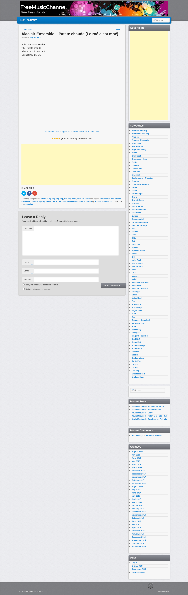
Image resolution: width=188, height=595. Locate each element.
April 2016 (136, 527)
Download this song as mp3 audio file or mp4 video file (72, 131)
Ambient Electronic (140, 140)
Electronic (136, 213)
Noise (134, 295)
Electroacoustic (139, 209)
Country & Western (140, 184)
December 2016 (139, 512)
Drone (134, 197)
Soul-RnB (86, 199)
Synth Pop (136, 361)
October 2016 (138, 518)
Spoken (135, 355)
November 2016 (139, 515)
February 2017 (138, 505)
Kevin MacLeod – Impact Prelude (146, 409)
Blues (134, 153)
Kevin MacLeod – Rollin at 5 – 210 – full (149, 416)
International (137, 266)
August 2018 (137, 452)
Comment (28, 228)
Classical (136, 175)
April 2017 (136, 499)
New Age (136, 292)
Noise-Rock (137, 298)
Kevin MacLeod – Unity (142, 413)
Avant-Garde (137, 146)
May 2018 (136, 461)
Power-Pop (137, 307)
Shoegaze (136, 333)
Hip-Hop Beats (70, 199)
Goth (134, 241)
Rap (79, 199)
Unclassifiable (138, 377)
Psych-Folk (137, 311)
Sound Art (136, 342)
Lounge (135, 276)
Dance (134, 187)
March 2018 (137, 467)
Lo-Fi (134, 273)
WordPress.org (138, 572)
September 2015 (139, 546)
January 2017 (138, 508)
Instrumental (137, 263)
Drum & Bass (138, 200)
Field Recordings (139, 225)
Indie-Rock (136, 260)
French (135, 232)
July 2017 (136, 489)
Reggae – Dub (138, 323)
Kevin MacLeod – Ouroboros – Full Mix (149, 419)
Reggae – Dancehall (141, 320)
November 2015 (139, 540)
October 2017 (138, 480)
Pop (133, 301)
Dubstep (135, 203)
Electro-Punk (137, 206)
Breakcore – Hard (139, 159)
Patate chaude (72, 201)
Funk (134, 235)
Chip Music (137, 168)
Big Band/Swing (139, 149)
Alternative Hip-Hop (140, 134)
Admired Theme (163, 591)
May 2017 (136, 496)
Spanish (135, 352)
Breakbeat (136, 156)
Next (119, 30)
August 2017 (137, 486)
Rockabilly (136, 330)
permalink (28, 204)
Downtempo (137, 194)
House (134, 254)
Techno (135, 364)
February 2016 (138, 531)
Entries (137, 566)
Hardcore (136, 244)
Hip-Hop (59, 199)
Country (135, 181)
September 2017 (139, 483)
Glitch (134, 238)
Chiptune (136, 172)
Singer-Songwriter (140, 336)
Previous (27, 30)
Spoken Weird (138, 358)
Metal (134, 279)
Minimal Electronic (140, 282)
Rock (134, 326)
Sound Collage (138, 345)
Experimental (138, 219)
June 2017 (136, 493)
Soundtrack (137, 348)
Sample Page (32, 20)
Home (22, 20)
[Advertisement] (71, 164)
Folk (134, 228)
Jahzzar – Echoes (154, 435)
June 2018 (136, 458)
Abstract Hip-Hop (48, 199)
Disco (134, 191)
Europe (135, 216)
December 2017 (139, 474)
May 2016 (136, 524)
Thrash (135, 367)
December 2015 (139, 537)
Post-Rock (136, 304)
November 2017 (139, 477)
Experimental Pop (140, 222)
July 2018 (136, 455)
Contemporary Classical (142, 178)
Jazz (134, 270)
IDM (133, 257)
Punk (134, 314)
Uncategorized (138, 374)
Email (28, 272)
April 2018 (136, 464)
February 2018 (138, 470)
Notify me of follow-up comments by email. (42, 285)
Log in (134, 563)
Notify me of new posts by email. (38, 289)
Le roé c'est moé (59, 201)
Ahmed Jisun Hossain (104, 201)
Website (27, 279)
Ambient (135, 137)
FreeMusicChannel (43, 7)
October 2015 (138, 543)
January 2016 (138, 534)
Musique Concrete (140, 288)
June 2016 (136, 521)
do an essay (137, 435)
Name (28, 263)
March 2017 (137, 502)
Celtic (134, 162)
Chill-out (135, 165)
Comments (139, 569)
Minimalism (137, 285)
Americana (136, 143)
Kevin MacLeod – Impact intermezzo (148, 406)
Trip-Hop (135, 371)
